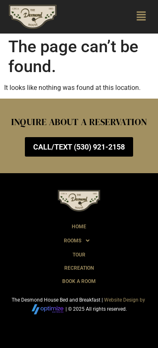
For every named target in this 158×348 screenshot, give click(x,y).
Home (79, 227)
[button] (141, 16)
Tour (79, 255)
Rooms (79, 240)
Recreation (79, 268)
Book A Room (79, 281)
